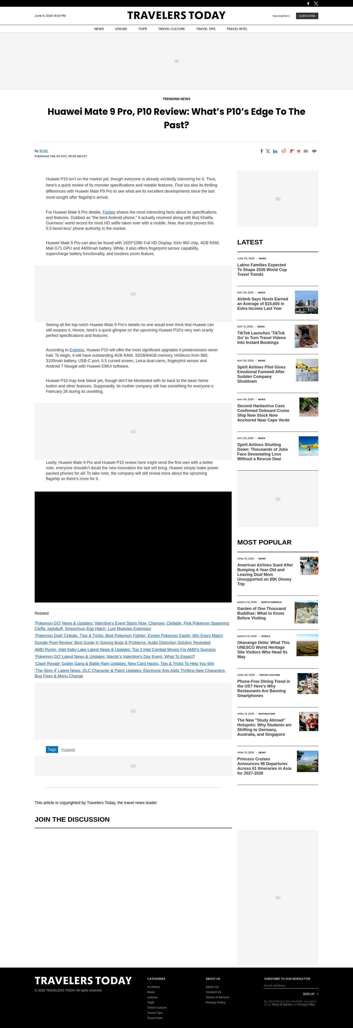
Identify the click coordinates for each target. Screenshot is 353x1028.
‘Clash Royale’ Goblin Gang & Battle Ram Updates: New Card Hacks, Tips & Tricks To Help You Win (124, 663)
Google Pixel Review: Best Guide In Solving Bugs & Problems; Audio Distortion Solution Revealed (122, 642)
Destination (266, 713)
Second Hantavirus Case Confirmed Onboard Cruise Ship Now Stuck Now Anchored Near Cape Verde (263, 413)
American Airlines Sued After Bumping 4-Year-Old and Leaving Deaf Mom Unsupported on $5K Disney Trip (265, 574)
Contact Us (213, 992)
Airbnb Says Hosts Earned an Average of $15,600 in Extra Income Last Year (262, 304)
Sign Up (309, 994)
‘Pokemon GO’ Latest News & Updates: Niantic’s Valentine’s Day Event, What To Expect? (115, 656)
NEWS (99, 28)
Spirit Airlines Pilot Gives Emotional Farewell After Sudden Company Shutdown (261, 374)
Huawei (68, 749)
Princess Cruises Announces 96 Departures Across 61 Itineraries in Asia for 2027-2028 (264, 766)
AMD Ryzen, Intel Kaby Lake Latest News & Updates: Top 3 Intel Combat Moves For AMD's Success (125, 649)
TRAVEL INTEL (237, 28)
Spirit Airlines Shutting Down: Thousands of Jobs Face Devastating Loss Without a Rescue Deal (262, 451)
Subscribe (307, 16)
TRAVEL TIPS (205, 28)
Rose (44, 150)
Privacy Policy (216, 1002)
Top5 (150, 1002)
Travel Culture (269, 675)
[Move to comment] (314, 151)
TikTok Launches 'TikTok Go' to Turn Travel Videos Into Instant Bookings (261, 338)
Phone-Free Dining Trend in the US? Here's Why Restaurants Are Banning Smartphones (263, 688)
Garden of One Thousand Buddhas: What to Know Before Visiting (261, 613)
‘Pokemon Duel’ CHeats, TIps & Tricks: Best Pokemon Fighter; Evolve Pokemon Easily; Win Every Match (129, 635)
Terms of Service (217, 997)
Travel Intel (155, 1018)
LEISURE (121, 28)
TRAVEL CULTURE (171, 28)
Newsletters (281, 16)
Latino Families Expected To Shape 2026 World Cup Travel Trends (262, 270)
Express (77, 350)
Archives (153, 987)
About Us (212, 987)
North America (271, 602)
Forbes (109, 212)
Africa (265, 636)
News (262, 258)
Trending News (176, 99)
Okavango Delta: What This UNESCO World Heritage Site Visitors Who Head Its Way (263, 649)
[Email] (306, 151)
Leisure (152, 997)
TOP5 (142, 28)
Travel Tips (155, 1012)
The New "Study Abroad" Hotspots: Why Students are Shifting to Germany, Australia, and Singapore (264, 727)
